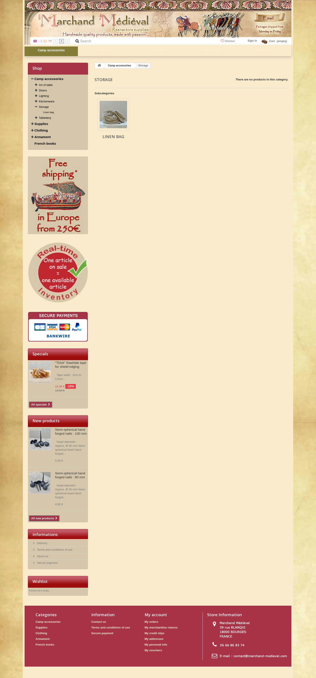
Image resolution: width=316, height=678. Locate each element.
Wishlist (228, 41)
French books (45, 143)
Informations (45, 534)
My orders (151, 621)
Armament (42, 137)
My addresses (154, 639)
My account (156, 614)
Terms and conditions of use (54, 549)
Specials (40, 353)
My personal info (156, 644)
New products (45, 420)
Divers (43, 90)
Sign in (252, 40)
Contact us (98, 621)
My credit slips (154, 633)
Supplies (41, 124)
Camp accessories (48, 79)
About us (42, 556)
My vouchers (153, 650)
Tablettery (45, 117)
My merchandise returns (161, 627)
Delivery (41, 543)
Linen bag (48, 112)
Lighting (44, 96)
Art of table (46, 85)
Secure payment (47, 562)
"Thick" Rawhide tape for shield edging (70, 364)
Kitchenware (47, 101)
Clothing (41, 130)
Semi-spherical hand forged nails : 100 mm (71, 431)
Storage (44, 107)
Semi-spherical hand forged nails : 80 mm (70, 475)
